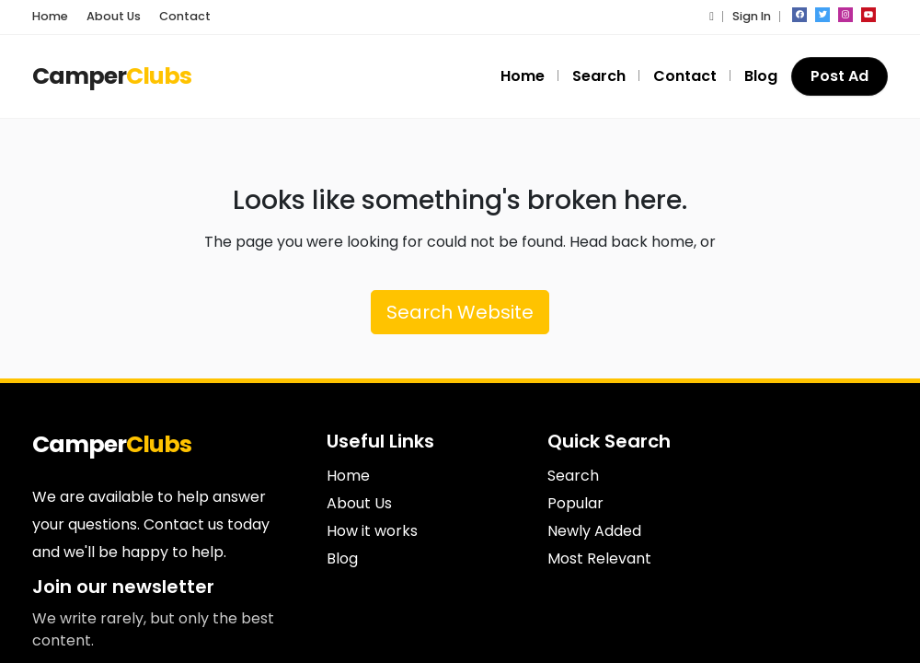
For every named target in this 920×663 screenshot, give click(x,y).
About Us (113, 16)
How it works (372, 530)
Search (599, 76)
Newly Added (594, 530)
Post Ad (839, 76)
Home (50, 16)
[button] (711, 16)
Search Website (460, 312)
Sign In (751, 16)
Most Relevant (599, 558)
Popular (575, 503)
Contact (185, 16)
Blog (760, 76)
